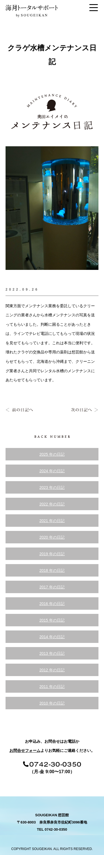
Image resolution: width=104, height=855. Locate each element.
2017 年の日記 (52, 587)
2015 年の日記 (52, 620)
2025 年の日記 (52, 454)
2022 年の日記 (52, 504)
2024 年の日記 (52, 471)
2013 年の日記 (52, 653)
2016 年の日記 (52, 603)
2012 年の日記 (52, 670)
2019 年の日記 (52, 554)
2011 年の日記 (52, 686)
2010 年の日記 (52, 703)
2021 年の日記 (52, 520)
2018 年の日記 (52, 570)
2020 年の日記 (52, 537)
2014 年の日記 (52, 637)
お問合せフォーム (24, 750)
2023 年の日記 (52, 487)
